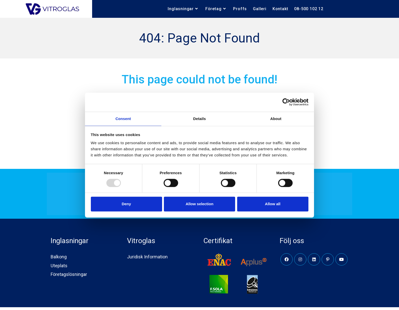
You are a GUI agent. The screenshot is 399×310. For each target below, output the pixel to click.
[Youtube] (341, 262)
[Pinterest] (328, 262)
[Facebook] (286, 262)
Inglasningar (70, 243)
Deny (126, 204)
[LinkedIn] (314, 262)
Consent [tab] (123, 118)
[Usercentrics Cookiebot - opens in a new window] (286, 102)
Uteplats (59, 268)
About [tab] (275, 118)
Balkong (59, 259)
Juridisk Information (147, 259)
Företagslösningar (69, 276)
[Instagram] (300, 262)
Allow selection (199, 204)
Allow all (272, 204)
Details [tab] (199, 118)
